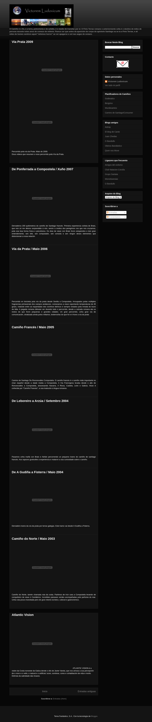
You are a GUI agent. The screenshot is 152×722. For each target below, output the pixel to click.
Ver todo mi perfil (112, 85)
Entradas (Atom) (60, 699)
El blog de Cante (112, 132)
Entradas (112, 212)
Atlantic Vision (23, 615)
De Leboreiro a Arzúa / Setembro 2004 (40, 401)
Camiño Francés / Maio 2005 (33, 327)
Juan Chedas (111, 136)
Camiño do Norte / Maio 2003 (33, 538)
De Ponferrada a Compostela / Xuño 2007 (42, 169)
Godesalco (110, 98)
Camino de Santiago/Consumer (119, 113)
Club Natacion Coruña (115, 169)
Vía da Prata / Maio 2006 (29, 249)
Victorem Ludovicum (118, 81)
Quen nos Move (112, 150)
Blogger (94, 716)
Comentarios (113, 217)
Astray (108, 127)
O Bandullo (110, 141)
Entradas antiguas (87, 691)
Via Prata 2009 (22, 42)
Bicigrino (109, 103)
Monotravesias (111, 179)
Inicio (44, 691)
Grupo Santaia (111, 174)
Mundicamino (111, 108)
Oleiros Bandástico (113, 146)
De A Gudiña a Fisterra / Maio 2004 (37, 472)
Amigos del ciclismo (114, 165)
